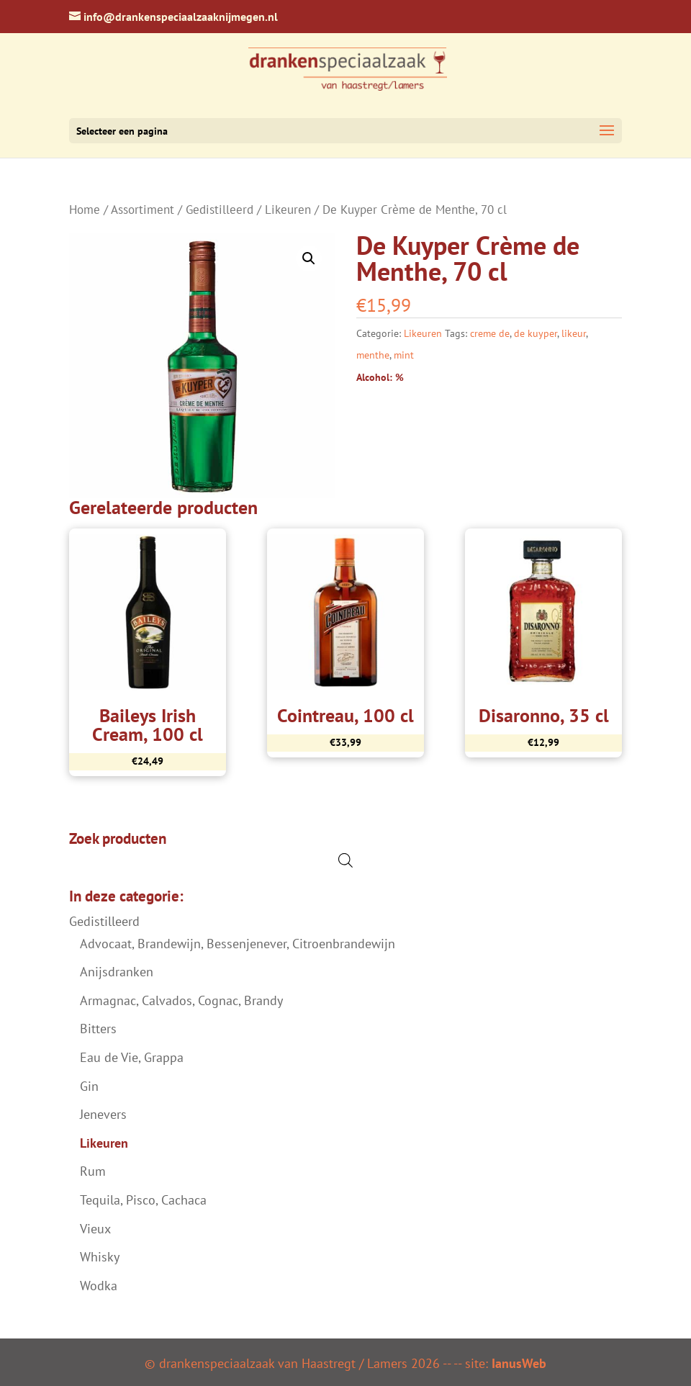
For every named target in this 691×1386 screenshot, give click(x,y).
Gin (89, 1086)
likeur (573, 333)
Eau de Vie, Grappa (132, 1057)
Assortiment (142, 209)
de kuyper (535, 333)
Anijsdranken (116, 971)
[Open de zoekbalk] (345, 860)
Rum (93, 1171)
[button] (309, 258)
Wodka (98, 1285)
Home (84, 209)
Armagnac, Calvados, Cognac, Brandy (181, 1000)
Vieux (95, 1228)
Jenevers (103, 1114)
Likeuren (288, 209)
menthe (372, 354)
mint (404, 354)
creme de (490, 333)
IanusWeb (519, 1363)
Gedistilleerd (219, 209)
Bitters (98, 1028)
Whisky (99, 1256)
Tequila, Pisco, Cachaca (143, 1200)
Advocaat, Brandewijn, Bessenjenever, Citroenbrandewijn (237, 943)
